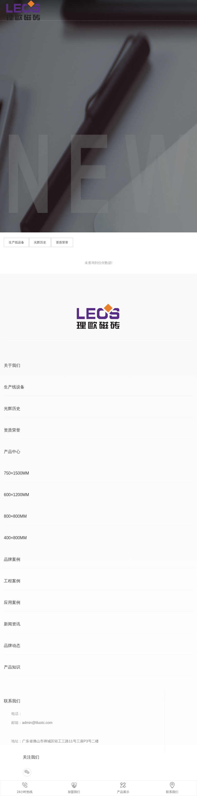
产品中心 (12, 451)
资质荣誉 (62, 242)
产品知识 (12, 667)
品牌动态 (12, 645)
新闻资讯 (12, 624)
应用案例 (12, 602)
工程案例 (12, 581)
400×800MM (15, 538)
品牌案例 (12, 559)
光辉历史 (40, 242)
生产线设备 (16, 242)
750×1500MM (16, 473)
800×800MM (15, 516)
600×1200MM (16, 495)
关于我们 (12, 365)
